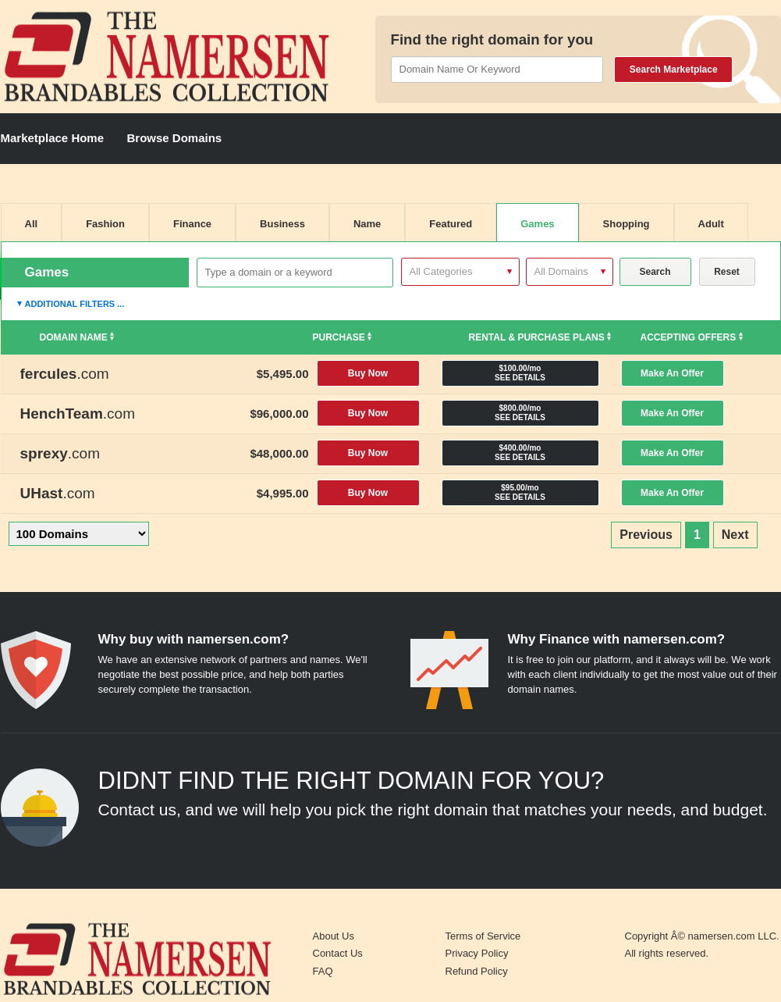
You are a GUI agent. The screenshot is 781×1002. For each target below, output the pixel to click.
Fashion (105, 224)
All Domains (561, 271)
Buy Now (368, 373)
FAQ (323, 971)
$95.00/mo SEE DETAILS (520, 492)
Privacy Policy (477, 953)
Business (282, 224)
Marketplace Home (53, 137)
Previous (646, 534)
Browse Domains (174, 137)
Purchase (342, 337)
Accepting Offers (692, 337)
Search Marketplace (674, 69)
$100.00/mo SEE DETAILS (520, 373)
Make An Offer (672, 373)
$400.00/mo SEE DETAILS (520, 453)
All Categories (441, 271)
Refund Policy (477, 971)
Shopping (626, 224)
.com (64, 373)
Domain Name (77, 337)
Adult (711, 224)
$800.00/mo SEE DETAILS (520, 413)
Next (735, 534)
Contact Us (338, 953)
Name (367, 224)
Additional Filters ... (75, 303)
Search (654, 271)
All (31, 224)
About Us (333, 936)
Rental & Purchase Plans (540, 337)
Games (537, 224)
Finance (192, 224)
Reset (727, 271)
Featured (450, 224)
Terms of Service (483, 936)
